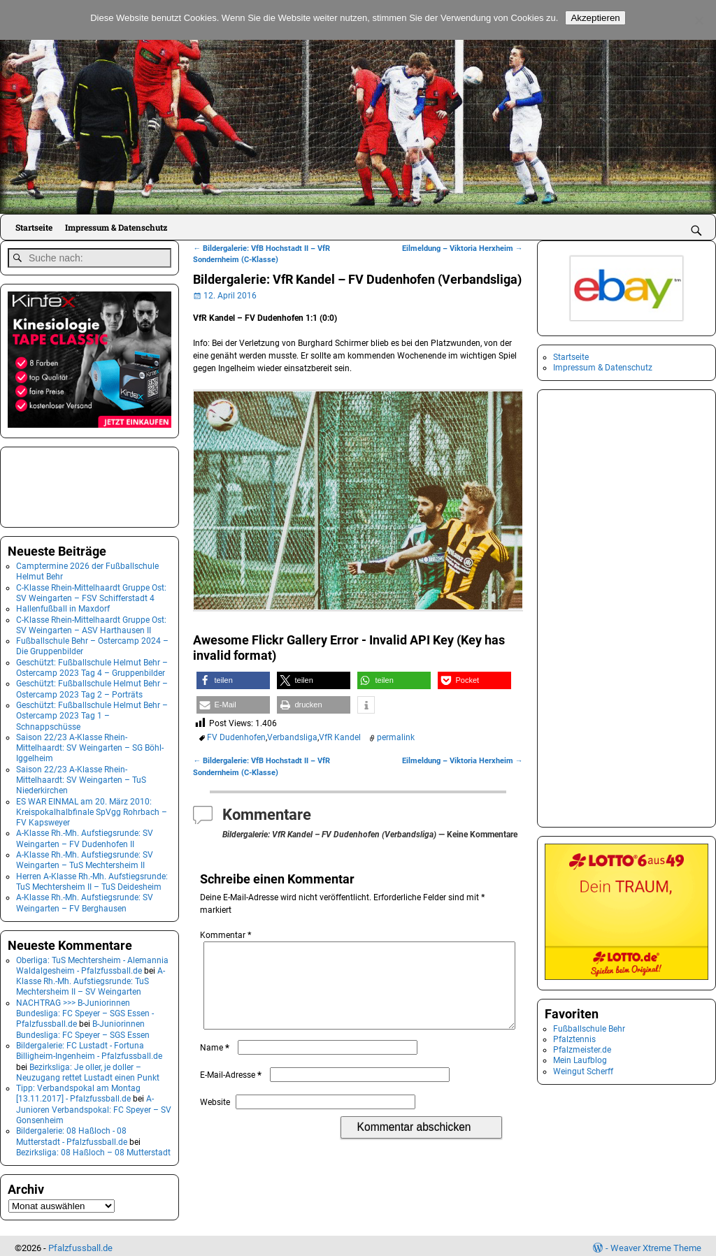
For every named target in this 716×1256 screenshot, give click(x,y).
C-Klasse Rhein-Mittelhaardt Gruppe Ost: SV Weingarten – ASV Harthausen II (91, 620)
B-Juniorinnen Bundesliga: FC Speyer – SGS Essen (83, 1025)
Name (216, 1064)
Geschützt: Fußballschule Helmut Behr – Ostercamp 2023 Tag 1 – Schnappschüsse (92, 712)
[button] (233, 680)
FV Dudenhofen (236, 737)
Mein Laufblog (580, 1060)
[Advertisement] (78, 481)
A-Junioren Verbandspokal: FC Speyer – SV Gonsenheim (93, 1105)
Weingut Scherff (583, 1071)
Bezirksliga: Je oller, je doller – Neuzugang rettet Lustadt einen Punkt (87, 1068)
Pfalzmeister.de (582, 1050)
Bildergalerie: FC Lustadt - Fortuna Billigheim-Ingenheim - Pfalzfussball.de (89, 1047)
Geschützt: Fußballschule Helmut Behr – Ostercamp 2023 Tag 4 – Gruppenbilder (92, 663)
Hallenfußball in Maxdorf (63, 604)
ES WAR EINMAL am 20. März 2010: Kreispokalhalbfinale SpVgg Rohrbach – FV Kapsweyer (91, 807)
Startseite (33, 227)
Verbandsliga (292, 737)
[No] (699, 20)
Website (215, 1119)
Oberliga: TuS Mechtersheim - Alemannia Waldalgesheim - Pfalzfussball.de (92, 961)
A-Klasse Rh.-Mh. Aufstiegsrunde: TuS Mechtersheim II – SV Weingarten (90, 976)
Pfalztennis (574, 1039)
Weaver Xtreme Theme (655, 1244)
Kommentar (227, 935)
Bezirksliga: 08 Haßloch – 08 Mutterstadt (93, 1148)
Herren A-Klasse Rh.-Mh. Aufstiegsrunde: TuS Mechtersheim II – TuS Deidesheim (92, 877)
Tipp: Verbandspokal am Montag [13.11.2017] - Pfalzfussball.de (78, 1089)
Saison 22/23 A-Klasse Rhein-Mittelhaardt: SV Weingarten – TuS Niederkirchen (81, 775)
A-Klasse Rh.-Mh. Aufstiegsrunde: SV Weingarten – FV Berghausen (84, 898)
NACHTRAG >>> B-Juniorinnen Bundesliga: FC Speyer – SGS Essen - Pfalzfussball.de (85, 1009)
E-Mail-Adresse (232, 1092)
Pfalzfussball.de (80, 1244)
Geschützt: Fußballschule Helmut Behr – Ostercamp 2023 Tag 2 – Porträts (92, 684)
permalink (396, 737)
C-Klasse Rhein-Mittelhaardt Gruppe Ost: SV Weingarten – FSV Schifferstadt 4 (91, 588)
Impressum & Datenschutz (116, 227)
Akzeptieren (595, 18)
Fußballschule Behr (589, 1029)
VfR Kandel (340, 737)
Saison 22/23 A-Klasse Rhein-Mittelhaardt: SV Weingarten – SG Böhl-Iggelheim (90, 743)
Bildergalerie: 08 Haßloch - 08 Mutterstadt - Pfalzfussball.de (71, 1132)
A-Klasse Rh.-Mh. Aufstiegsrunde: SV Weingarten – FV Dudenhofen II (84, 834)
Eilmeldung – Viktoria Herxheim (462, 248)
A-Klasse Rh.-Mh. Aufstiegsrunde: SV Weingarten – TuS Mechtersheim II (84, 856)
